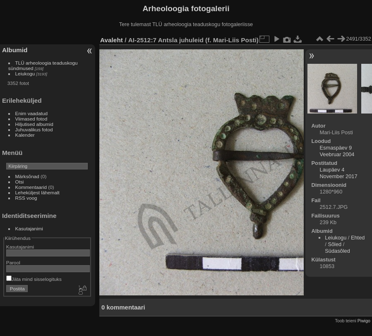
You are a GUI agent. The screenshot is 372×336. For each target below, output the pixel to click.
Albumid (14, 49)
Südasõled (337, 251)
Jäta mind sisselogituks (34, 279)
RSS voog (26, 198)
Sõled (334, 244)
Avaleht (111, 40)
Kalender (25, 135)
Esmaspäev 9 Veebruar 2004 (337, 151)
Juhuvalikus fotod (34, 129)
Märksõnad (27, 176)
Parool (13, 262)
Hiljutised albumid (34, 124)
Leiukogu (25, 73)
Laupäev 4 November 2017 (339, 173)
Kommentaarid (31, 187)
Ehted (358, 237)
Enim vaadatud (31, 113)
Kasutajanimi (29, 228)
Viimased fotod (31, 118)
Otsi (19, 181)
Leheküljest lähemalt (37, 192)
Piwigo (364, 320)
